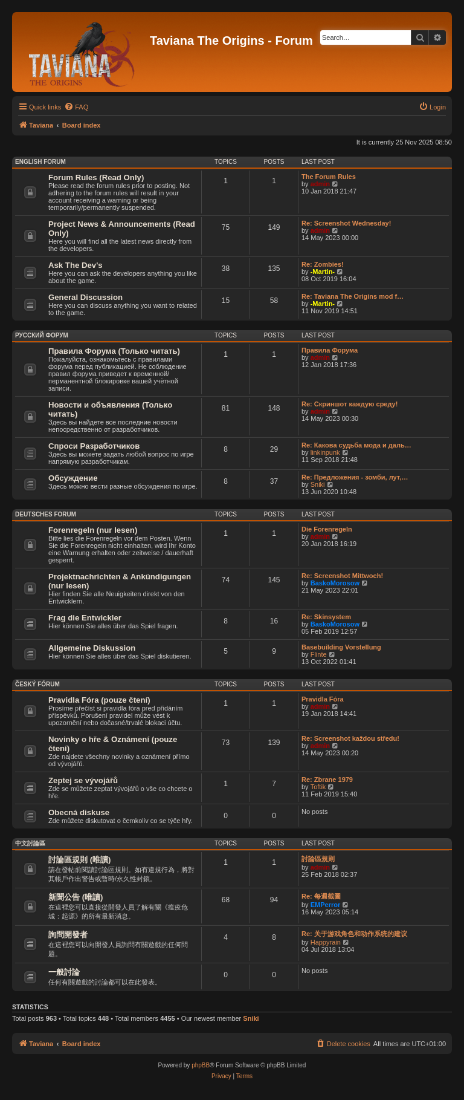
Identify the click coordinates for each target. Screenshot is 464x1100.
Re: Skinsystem (326, 616)
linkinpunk (325, 452)
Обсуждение (73, 478)
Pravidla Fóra (322, 699)
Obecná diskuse (78, 812)
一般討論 (64, 972)
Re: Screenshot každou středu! (350, 738)
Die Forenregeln (326, 529)
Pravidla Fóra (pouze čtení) (99, 700)
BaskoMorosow (335, 583)
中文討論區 (30, 843)
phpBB (201, 1065)
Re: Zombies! (322, 264)
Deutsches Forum (45, 514)
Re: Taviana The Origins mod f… (352, 296)
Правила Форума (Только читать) (114, 351)
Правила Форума (329, 350)
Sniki (318, 484)
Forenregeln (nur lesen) (92, 530)
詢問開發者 (68, 934)
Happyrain (326, 942)
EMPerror (326, 904)
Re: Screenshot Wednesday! (346, 223)
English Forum (40, 161)
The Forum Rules (328, 176)
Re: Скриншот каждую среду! (349, 404)
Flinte (319, 654)
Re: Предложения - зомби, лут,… (354, 477)
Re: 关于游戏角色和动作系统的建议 (354, 933)
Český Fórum (37, 684)
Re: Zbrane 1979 (327, 779)
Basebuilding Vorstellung (341, 647)
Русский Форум (41, 335)
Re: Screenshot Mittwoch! (342, 575)
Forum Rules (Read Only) (96, 177)
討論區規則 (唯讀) (79, 859)
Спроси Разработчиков (94, 446)
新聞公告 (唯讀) (75, 897)
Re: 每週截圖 (321, 896)
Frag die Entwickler (84, 617)
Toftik (318, 786)
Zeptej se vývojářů (83, 780)
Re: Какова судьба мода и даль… (356, 445)
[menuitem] (76, 107)
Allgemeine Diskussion (91, 648)
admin (320, 183)
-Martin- (323, 271)
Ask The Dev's (75, 265)
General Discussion (85, 297)
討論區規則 (318, 858)
